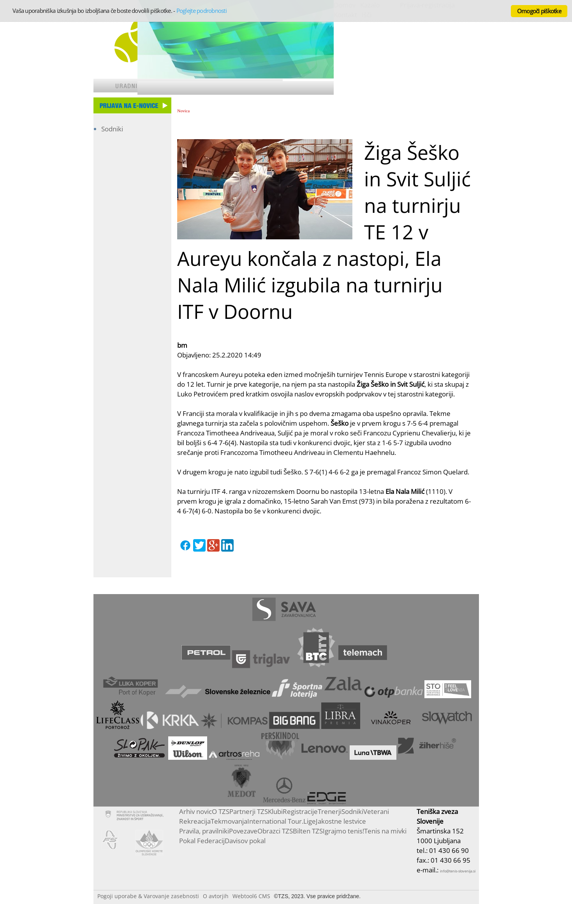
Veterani (376, 811)
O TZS (220, 811)
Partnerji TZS (248, 811)
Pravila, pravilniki (204, 830)
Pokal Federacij (202, 840)
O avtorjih (216, 896)
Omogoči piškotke (539, 11)
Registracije (300, 811)
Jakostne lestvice (341, 821)
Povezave (243, 830)
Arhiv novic (195, 811)
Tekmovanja (229, 821)
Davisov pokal (245, 840)
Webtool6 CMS (251, 896)
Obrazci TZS (275, 830)
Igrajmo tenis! (343, 830)
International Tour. (275, 821)
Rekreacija (195, 821)
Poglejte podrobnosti (201, 10)
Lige (309, 821)
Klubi (275, 811)
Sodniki (112, 128)
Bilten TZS (308, 830)
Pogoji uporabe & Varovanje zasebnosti (148, 896)
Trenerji (329, 811)
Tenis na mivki (385, 830)
